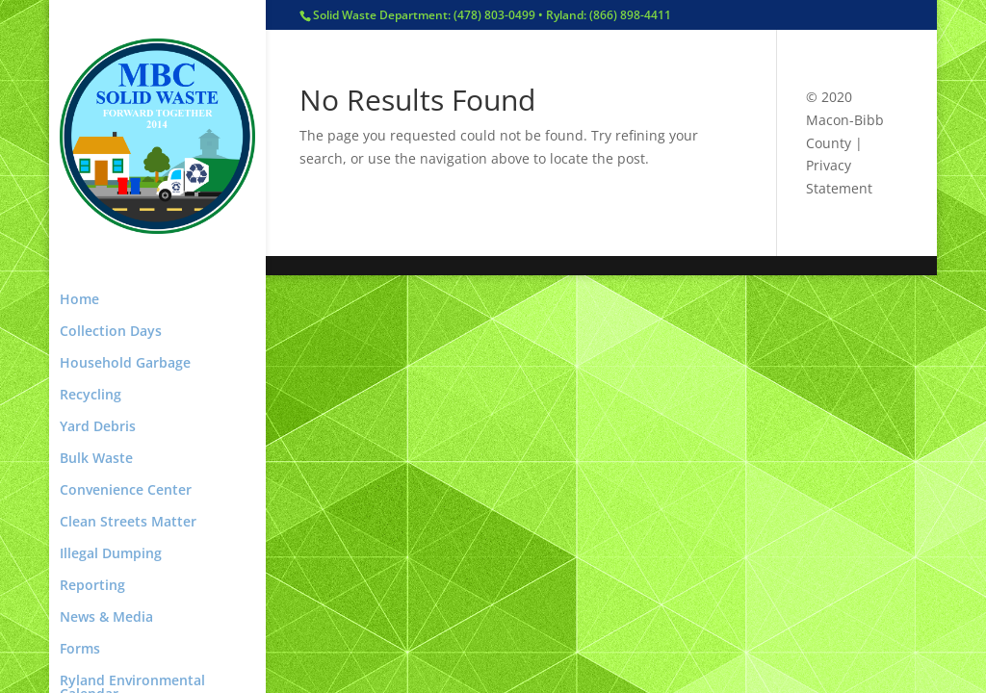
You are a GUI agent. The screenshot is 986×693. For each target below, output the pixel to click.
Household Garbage (125, 364)
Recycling (90, 395)
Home (79, 300)
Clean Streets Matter (128, 522)
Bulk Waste (96, 459)
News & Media (106, 618)
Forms (80, 649)
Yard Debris (98, 427)
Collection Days (111, 332)
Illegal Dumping (111, 554)
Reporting (92, 586)
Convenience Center (126, 491)
